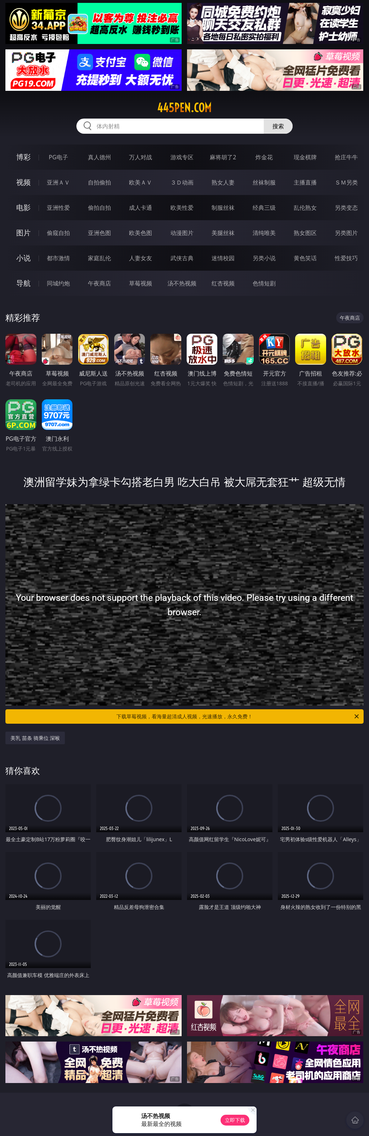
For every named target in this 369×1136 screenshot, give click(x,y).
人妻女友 (140, 258)
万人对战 (140, 157)
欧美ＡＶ (140, 182)
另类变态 (346, 208)
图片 (23, 233)
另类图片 (346, 233)
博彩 (23, 157)
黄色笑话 (305, 258)
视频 (23, 182)
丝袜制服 (264, 182)
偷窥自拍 (58, 233)
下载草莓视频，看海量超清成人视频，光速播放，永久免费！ (238, 716)
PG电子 (58, 157)
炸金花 (264, 157)
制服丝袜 (223, 208)
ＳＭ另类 (346, 182)
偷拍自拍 (99, 208)
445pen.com (184, 108)
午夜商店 (99, 283)
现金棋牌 (305, 157)
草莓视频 (140, 283)
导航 (23, 283)
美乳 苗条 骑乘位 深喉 (35, 738)
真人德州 (99, 157)
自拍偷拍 (99, 182)
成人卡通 (140, 208)
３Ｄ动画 (182, 182)
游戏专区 (182, 157)
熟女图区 (305, 233)
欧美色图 (140, 233)
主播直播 (305, 182)
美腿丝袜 (223, 233)
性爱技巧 (346, 258)
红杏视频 (223, 283)
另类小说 (264, 258)
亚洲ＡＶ (58, 182)
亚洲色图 (99, 233)
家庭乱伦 (99, 258)
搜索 (278, 126)
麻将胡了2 (223, 157)
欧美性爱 (182, 208)
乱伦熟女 (305, 208)
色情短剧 (264, 283)
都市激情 (58, 258)
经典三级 (264, 208)
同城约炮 (58, 283)
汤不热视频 (182, 283)
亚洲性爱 (58, 208)
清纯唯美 (264, 233)
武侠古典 (182, 258)
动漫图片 (182, 233)
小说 (23, 258)
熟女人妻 (223, 182)
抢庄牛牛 (346, 157)
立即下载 (235, 1120)
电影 (23, 207)
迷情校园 (223, 258)
